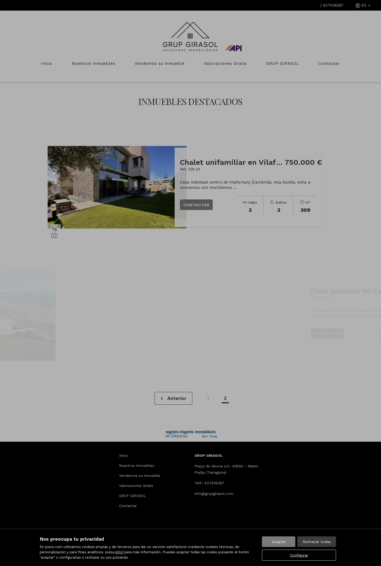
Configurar (299, 555)
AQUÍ (119, 552)
